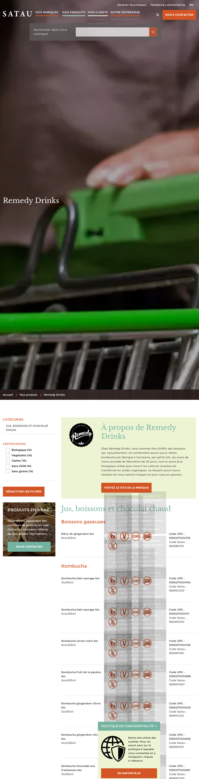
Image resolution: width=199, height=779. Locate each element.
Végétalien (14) (22, 455)
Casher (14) (19, 460)
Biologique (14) (22, 450)
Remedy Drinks (54, 394)
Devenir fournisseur (132, 5)
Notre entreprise (128, 15)
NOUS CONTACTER (29, 546)
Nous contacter (179, 15)
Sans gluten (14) (22, 471)
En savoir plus (129, 773)
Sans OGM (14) (21, 466)
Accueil (8, 394)
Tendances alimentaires (167, 5)
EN (191, 5)
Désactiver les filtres (24, 491)
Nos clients (99, 15)
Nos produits (72, 15)
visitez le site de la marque (126, 487)
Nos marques (44, 15)
